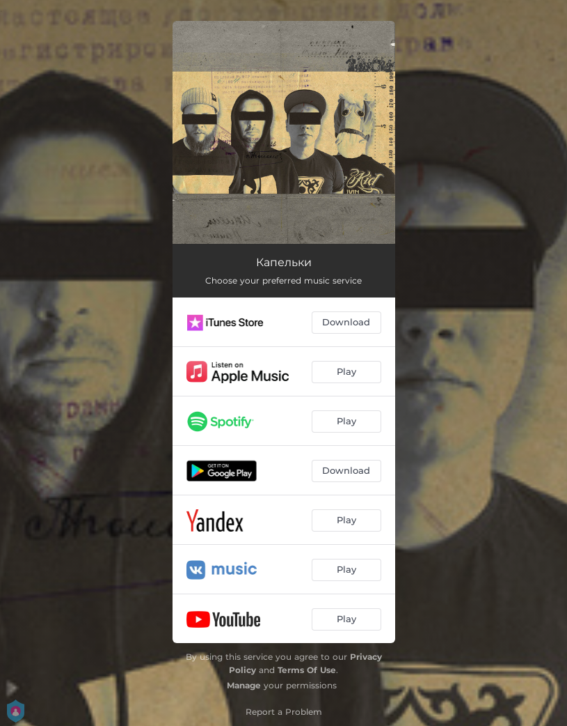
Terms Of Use (307, 670)
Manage (244, 685)
